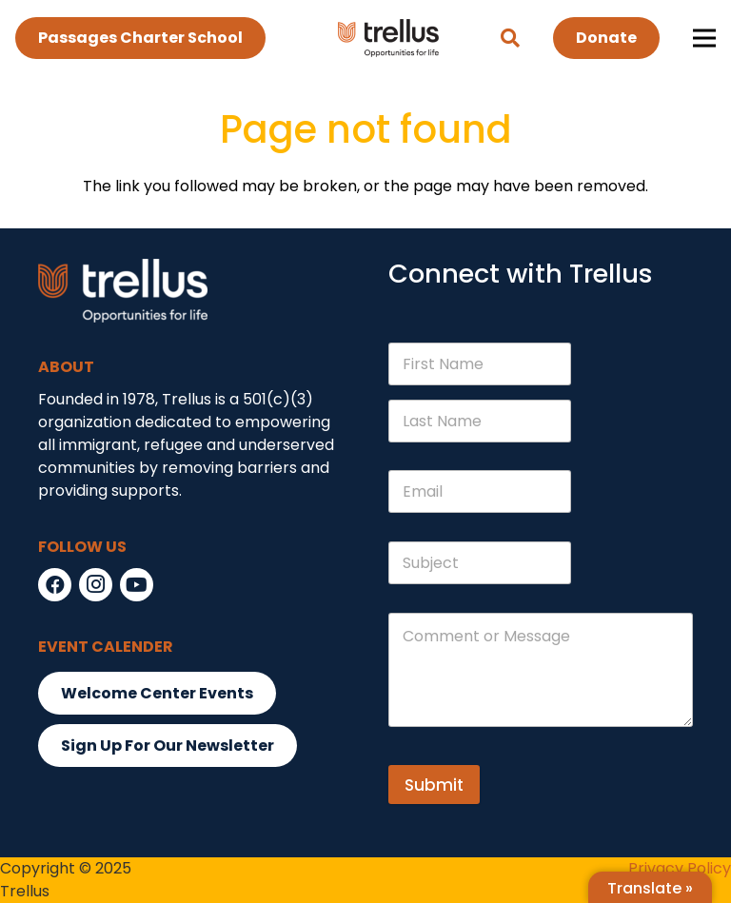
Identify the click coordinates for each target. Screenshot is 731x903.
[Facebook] (54, 584)
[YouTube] (136, 584)
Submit (434, 785)
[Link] (388, 38)
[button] (510, 38)
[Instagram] (95, 584)
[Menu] (704, 38)
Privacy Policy (679, 868)
